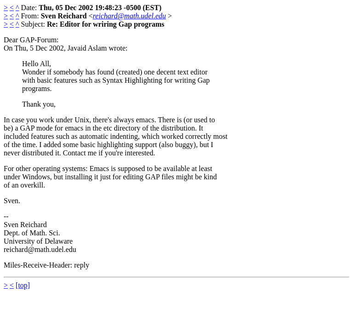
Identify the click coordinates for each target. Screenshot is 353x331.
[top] (23, 285)
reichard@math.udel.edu (129, 16)
